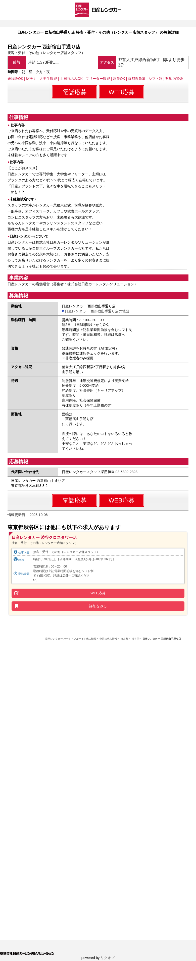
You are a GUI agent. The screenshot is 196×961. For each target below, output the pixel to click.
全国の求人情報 (108, 638)
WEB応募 (121, 92)
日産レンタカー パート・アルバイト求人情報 (70, 638)
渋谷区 (135, 638)
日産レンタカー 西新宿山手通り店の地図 (97, 311)
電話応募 (75, 92)
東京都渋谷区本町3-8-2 (29, 486)
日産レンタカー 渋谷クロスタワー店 (44, 537)
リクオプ (108, 958)
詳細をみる (98, 606)
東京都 (124, 638)
